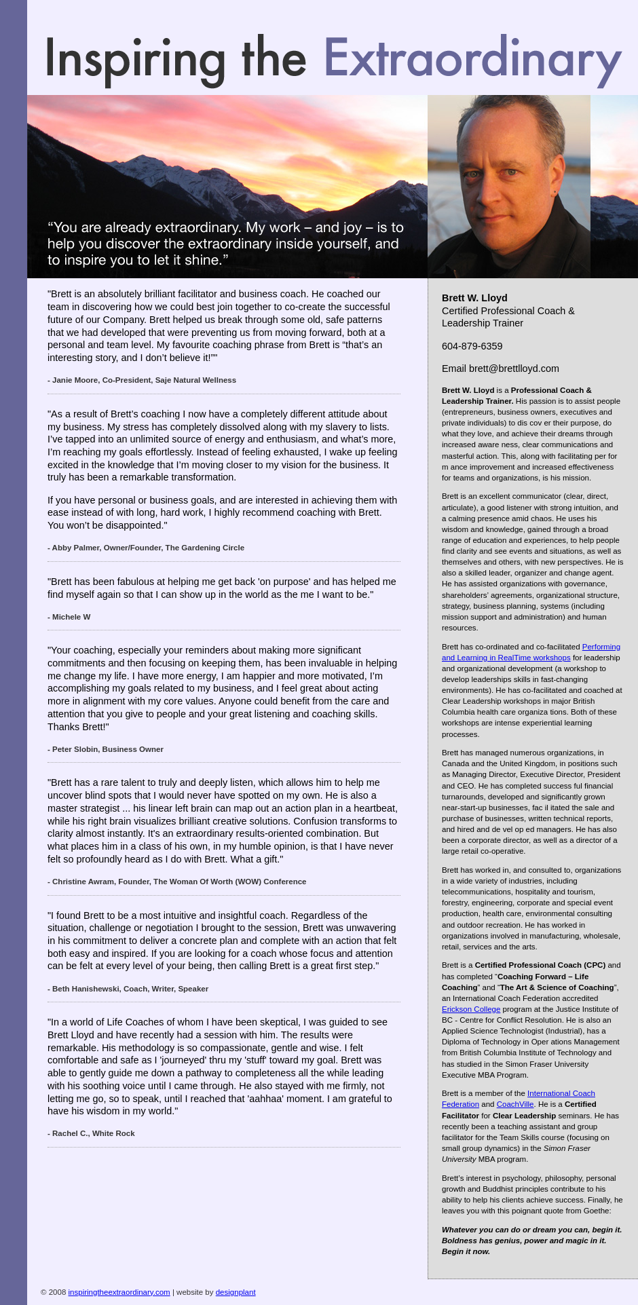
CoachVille (515, 1104)
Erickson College (471, 1009)
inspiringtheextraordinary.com (119, 1292)
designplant (236, 1292)
